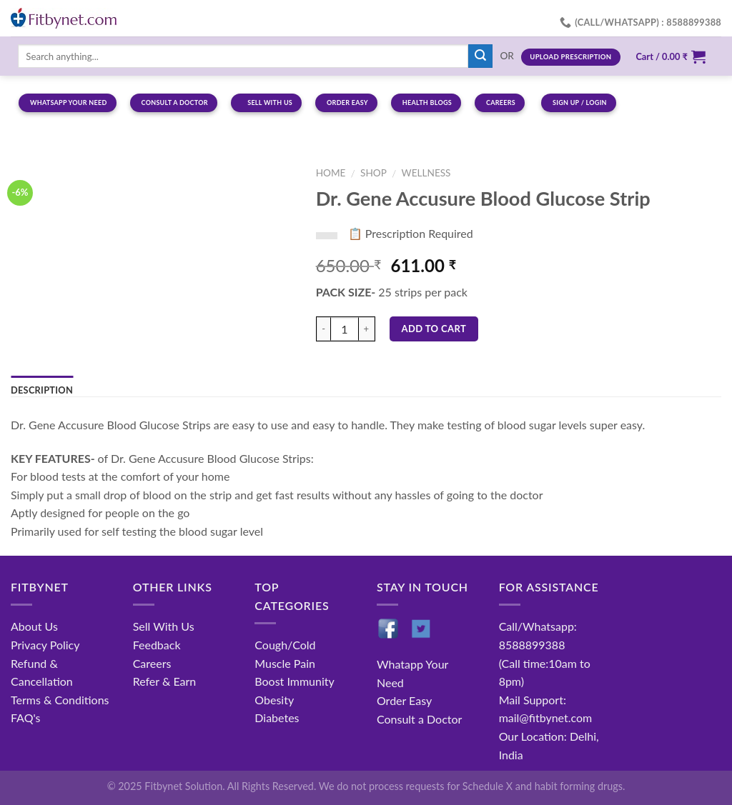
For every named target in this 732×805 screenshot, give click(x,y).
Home (331, 173)
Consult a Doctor (419, 719)
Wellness (426, 173)
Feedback (157, 644)
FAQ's (26, 717)
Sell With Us (163, 626)
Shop (373, 173)
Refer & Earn (165, 681)
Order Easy (404, 700)
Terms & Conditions (60, 699)
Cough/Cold (284, 644)
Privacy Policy (45, 644)
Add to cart (434, 328)
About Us (34, 626)
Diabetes (276, 717)
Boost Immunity (294, 681)
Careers (152, 663)
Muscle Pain (284, 663)
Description (42, 390)
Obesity (274, 699)
